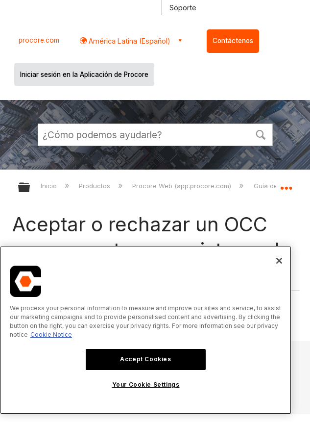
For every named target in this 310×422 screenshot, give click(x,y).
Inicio (50, 186)
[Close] (279, 261)
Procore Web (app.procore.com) (182, 186)
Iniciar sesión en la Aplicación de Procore (84, 74)
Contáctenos (233, 41)
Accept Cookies (145, 359)
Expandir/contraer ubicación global (286, 184)
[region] (145, 330)
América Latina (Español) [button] (128, 41)
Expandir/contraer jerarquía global (30, 188)
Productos (95, 186)
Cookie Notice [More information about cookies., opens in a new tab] (51, 334)
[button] (261, 134)
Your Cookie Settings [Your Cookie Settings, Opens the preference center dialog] (146, 384)
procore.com (39, 40)
